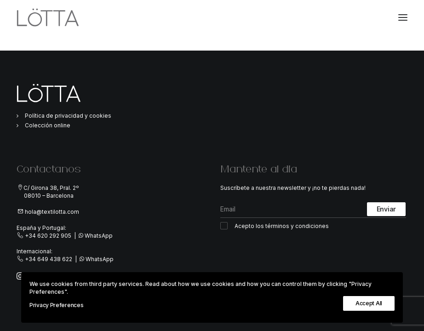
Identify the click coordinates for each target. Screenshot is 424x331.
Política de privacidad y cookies (68, 115)
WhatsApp (99, 235)
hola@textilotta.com (52, 211)
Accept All (368, 303)
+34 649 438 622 (48, 259)
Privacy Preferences (56, 305)
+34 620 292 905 (48, 235)
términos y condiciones (297, 226)
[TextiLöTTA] (48, 17)
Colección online (47, 125)
